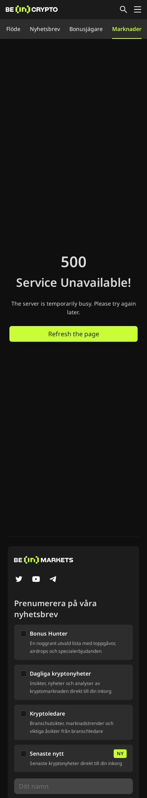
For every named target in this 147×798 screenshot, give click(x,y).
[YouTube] (36, 579)
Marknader (127, 29)
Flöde (13, 29)
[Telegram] (53, 579)
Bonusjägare (86, 29)
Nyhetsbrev (45, 29)
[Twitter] (19, 579)
